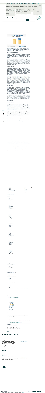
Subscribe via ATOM (39, 18)
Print (37, 15)
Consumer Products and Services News (8, 3)
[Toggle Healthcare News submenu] (26, 3)
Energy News (13, 3)
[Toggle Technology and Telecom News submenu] (38, 3)
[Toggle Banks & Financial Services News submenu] (21, 3)
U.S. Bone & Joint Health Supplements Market (14, 297)
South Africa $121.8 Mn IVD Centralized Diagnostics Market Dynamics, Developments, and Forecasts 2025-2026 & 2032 (10, 358)
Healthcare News (24, 3)
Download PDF (38, 16)
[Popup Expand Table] (31, 187)
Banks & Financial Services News (18, 3)
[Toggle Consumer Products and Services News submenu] (11, 3)
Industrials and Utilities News (29, 3)
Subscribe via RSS (39, 17)
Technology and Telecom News (35, 3)
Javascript (38, 19)
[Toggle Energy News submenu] (15, 3)
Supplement (14, 316)
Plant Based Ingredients (10, 316)
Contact (8, 331)
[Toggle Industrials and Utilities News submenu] (32, 3)
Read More (4, 350)
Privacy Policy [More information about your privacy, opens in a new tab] (23, 392)
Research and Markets (4, 355)
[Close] (44, 392)
